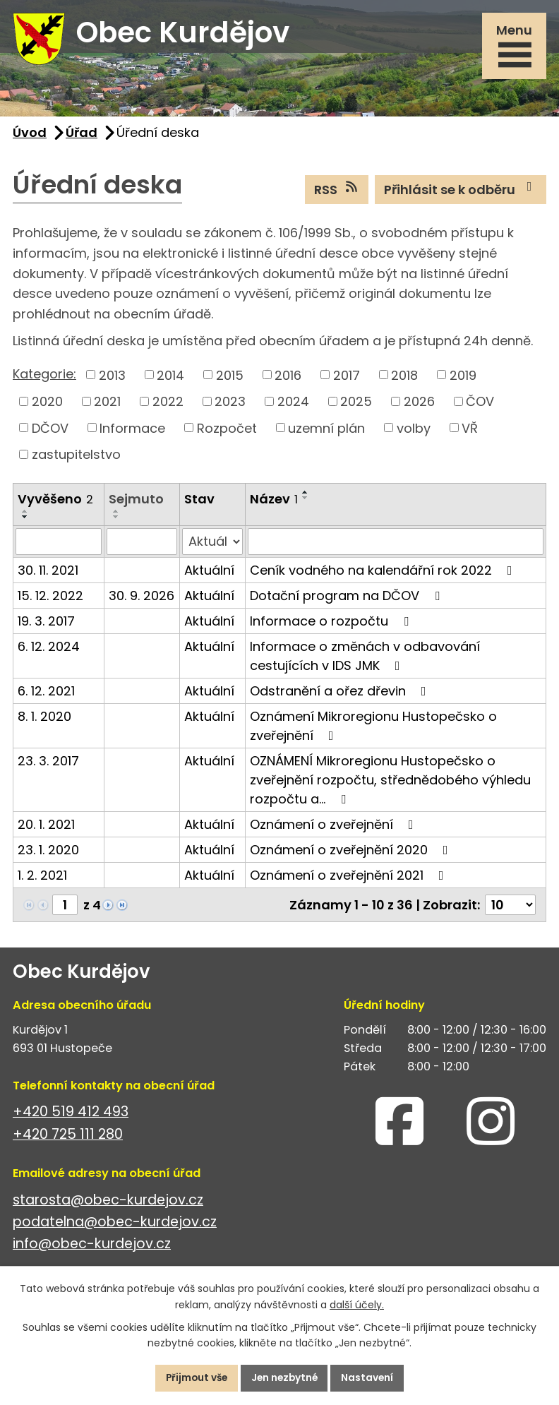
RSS (337, 193)
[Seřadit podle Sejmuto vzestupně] (116, 515)
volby (414, 432)
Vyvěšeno (55, 502)
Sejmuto (136, 502)
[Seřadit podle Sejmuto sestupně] (116, 520)
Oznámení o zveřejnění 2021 (350, 879)
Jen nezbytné (285, 1377)
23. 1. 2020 (48, 854)
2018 (404, 379)
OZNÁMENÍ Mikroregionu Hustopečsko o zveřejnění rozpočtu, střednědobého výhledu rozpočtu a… (390, 784)
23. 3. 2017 (48, 765)
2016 (288, 379)
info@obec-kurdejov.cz (92, 1247)
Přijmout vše (193, 1377)
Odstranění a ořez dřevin (341, 695)
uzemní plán (326, 432)
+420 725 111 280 (68, 1137)
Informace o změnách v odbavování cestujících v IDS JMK (365, 660)
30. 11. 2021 (48, 574)
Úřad (81, 136)
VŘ (470, 432)
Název (274, 502)
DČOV (50, 432)
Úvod (30, 136)
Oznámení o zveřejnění (334, 828)
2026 (419, 405)
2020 (47, 405)
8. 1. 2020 (44, 720)
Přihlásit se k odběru (461, 193)
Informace (132, 432)
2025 (356, 405)
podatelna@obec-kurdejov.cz (115, 1225)
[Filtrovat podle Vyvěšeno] (59, 545)
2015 (230, 379)
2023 (230, 405)
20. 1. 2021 (46, 828)
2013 (112, 379)
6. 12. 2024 (49, 650)
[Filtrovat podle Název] (395, 545)
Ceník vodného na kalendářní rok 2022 (384, 574)
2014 (170, 379)
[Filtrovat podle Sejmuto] (142, 545)
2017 (346, 379)
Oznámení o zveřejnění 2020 (352, 854)
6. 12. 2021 (46, 695)
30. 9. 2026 (141, 600)
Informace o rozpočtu (332, 625)
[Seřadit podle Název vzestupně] (305, 495)
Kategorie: (44, 377)
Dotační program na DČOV (347, 600)
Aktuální (209, 574)
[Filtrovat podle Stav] (212, 545)
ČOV (480, 405)
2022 (168, 405)
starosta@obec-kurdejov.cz (108, 1203)
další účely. (357, 1304)
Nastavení (371, 1377)
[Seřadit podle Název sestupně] (305, 501)
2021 (107, 405)
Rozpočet (227, 432)
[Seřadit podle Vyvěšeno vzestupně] (25, 515)
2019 (463, 379)
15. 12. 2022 (50, 600)
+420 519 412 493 (70, 1115)
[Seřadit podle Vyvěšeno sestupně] (25, 521)
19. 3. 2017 (46, 625)
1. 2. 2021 (42, 879)
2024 (293, 405)
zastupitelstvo (76, 458)
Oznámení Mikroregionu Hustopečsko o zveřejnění (373, 730)
